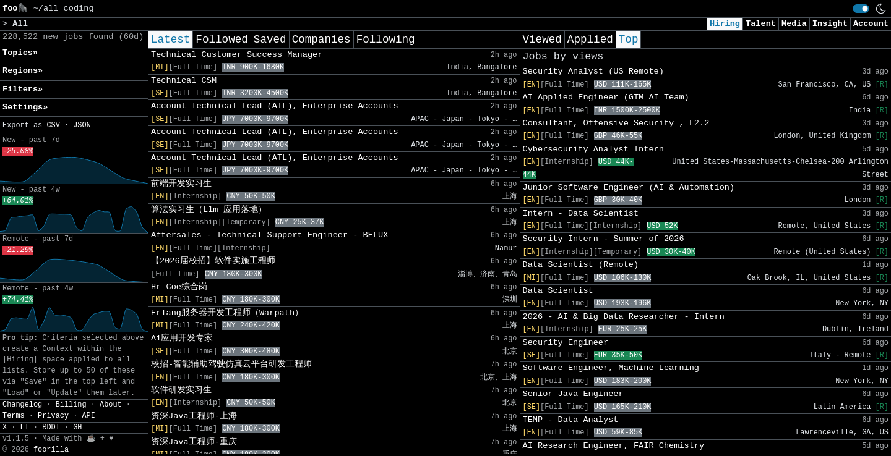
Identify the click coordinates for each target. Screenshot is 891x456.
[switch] (861, 8)
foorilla (51, 449)
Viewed (542, 39)
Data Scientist (558, 290)
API (88, 416)
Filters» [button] (22, 89)
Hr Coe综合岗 (179, 287)
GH (77, 427)
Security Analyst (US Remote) (593, 71)
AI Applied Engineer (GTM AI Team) (606, 97)
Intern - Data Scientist (581, 213)
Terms (13, 416)
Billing (71, 404)
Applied (590, 39)
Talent (761, 23)
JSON (82, 125)
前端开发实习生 (181, 183)
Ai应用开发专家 (182, 338)
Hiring (725, 23)
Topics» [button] (20, 52)
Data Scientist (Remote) (581, 264)
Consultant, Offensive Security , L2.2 (616, 123)
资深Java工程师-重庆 (194, 442)
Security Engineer (566, 342)
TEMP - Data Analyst (571, 419)
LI (24, 427)
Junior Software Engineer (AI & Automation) (629, 187)
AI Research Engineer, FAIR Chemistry (614, 445)
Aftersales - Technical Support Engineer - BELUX (269, 235)
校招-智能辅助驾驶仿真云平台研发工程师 (231, 364)
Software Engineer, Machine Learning (611, 368)
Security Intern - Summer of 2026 (603, 238)
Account (871, 23)
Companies (321, 39)
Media (794, 23)
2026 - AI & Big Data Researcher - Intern (624, 316)
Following (385, 39)
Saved (270, 39)
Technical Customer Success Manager (236, 54)
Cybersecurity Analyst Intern (593, 149)
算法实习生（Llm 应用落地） (209, 209)
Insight (830, 23)
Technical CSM (184, 80)
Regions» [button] (22, 70)
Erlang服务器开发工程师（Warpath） (227, 313)
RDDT (51, 427)
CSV (52, 125)
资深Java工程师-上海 (194, 416)
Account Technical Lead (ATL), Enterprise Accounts (274, 106)
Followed (222, 39)
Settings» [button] (25, 107)
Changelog (22, 404)
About (111, 404)
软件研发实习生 (181, 390)
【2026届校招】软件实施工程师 (213, 261)
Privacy (53, 416)
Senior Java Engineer (573, 394)
